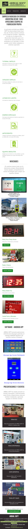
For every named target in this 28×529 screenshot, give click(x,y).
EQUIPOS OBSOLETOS (9, 152)
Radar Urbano (6, 265)
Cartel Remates (8, 321)
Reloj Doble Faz (7, 290)
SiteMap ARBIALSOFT (14, 511)
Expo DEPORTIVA (14, 472)
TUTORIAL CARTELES (8, 61)
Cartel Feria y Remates (9, 316)
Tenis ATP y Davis (14, 498)
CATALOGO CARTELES (9, 80)
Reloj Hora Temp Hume (9, 239)
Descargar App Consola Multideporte (13, 355)
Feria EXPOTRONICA (14, 446)
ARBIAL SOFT (14, 516)
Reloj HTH (6, 245)
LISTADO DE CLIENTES (9, 98)
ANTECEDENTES (7, 133)
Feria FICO (14, 419)
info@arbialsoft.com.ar (17, 527)
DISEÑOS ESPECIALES (9, 115)
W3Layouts (14, 526)
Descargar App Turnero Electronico (14, 383)
